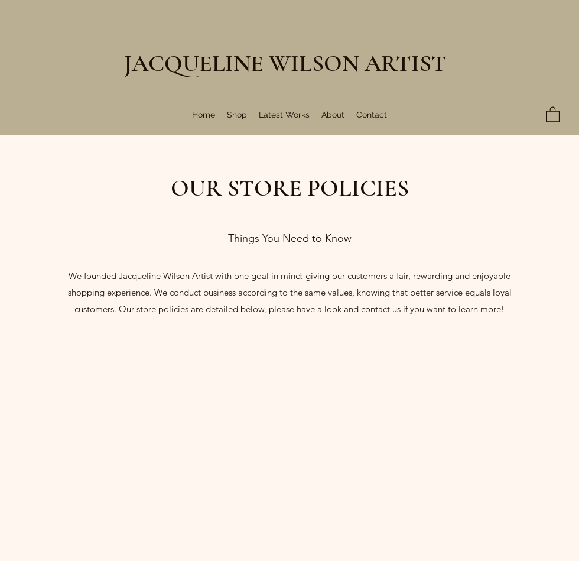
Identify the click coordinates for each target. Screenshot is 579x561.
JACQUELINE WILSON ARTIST (285, 63)
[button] (553, 114)
